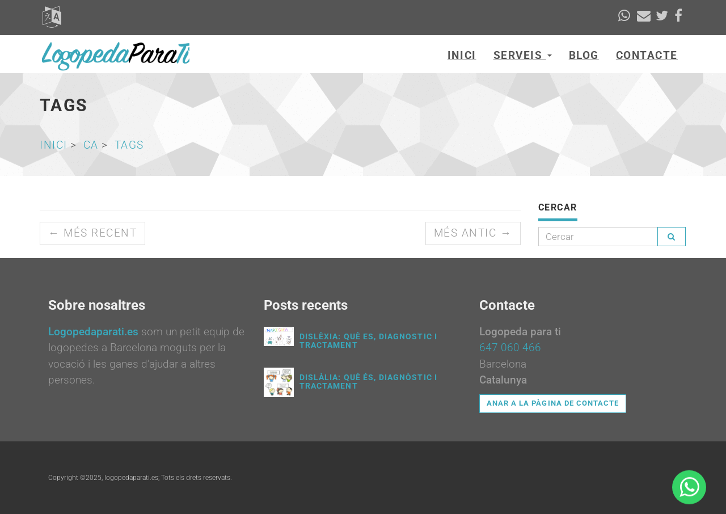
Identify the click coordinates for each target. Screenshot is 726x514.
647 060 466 (510, 347)
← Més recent (92, 232)
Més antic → (473, 232)
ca (91, 144)
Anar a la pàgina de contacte (553, 403)
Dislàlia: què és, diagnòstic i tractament (368, 381)
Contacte (647, 55)
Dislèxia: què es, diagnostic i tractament (368, 340)
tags (129, 144)
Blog (584, 55)
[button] (52, 20)
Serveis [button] (522, 55)
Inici (462, 55)
